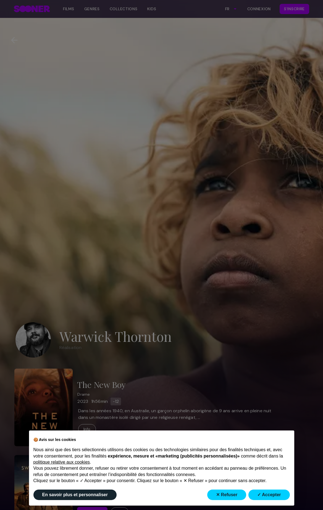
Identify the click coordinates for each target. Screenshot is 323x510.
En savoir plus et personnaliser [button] (75, 494)
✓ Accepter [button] (269, 494)
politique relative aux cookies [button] (61, 462)
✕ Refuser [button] (226, 494)
